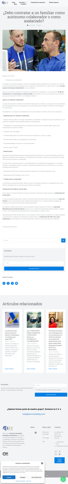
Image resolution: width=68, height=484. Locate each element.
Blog (15, 4)
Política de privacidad (20, 481)
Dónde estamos (54, 2)
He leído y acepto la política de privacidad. (48, 390)
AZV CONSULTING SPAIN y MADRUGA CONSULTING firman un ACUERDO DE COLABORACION (33, 336)
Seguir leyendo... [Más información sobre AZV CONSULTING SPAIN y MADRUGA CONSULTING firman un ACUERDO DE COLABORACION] (31, 368)
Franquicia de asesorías (38, 2)
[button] (42, 463)
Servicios (23, 2)
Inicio (13, 2)
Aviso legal (28, 481)
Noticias (39, 25)
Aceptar (9, 477)
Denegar (22, 477)
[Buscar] (63, 240)
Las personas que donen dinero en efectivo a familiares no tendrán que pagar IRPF (12, 335)
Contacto (23, 4)
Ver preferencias (36, 477)
